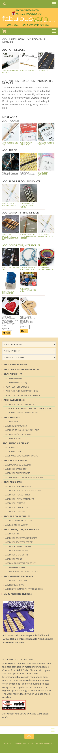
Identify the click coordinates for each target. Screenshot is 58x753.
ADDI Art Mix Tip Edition (16, 525)
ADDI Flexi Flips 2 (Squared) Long (21, 391)
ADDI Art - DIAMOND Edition (18, 520)
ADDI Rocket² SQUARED (16, 426)
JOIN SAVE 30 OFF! (35, 24)
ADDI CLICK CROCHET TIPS (16, 554)
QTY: (4, 328)
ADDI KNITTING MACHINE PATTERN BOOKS (24, 589)
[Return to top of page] (29, 736)
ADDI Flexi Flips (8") (14, 378)
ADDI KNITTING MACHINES (18, 576)
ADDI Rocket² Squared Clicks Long (22, 430)
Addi (5, 38)
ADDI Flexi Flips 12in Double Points (22, 395)
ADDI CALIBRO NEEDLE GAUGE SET (20, 563)
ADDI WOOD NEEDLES (15, 460)
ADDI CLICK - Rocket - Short (18, 494)
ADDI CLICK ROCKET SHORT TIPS (19, 542)
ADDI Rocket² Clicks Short (18, 434)
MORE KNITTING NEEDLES (18, 593)
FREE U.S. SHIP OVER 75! (28, 13)
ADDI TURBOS (11, 447)
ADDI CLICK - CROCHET (15, 511)
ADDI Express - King (14, 585)
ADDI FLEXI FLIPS (13, 374)
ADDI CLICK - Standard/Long (18, 486)
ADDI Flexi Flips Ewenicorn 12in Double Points (28, 408)
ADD (6, 333)
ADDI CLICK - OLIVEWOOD (16, 507)
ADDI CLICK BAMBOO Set (16, 469)
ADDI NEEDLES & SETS (15, 364)
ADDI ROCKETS (12, 417)
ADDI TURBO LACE (13, 451)
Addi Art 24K (43, 71)
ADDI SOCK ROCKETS (14, 438)
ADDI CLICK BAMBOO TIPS (16, 550)
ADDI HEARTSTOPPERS (15, 567)
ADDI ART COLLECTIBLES (17, 516)
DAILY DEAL (13, 24)
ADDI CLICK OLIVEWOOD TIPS (18, 546)
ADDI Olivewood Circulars (18, 465)
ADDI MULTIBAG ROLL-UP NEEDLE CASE (22, 571)
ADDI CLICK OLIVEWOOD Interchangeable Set (10, 237)
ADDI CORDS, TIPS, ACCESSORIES (21, 245)
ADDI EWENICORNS (14, 399)
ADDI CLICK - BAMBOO (15, 503)
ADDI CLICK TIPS (12, 533)
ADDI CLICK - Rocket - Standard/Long (23, 490)
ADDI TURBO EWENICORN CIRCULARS (21, 412)
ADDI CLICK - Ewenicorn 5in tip (19, 404)
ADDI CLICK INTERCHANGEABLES (21, 369)
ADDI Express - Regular (16, 580)
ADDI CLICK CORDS (13, 559)
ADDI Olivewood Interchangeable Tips (24, 477)
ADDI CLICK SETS (13, 482)
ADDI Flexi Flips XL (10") (16, 382)
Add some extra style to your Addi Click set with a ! (28, 639)
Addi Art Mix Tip (27, 71)
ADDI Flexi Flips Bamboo (17, 387)
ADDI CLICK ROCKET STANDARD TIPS (21, 538)
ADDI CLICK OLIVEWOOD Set (17, 473)
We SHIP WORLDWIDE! (27, 10)
